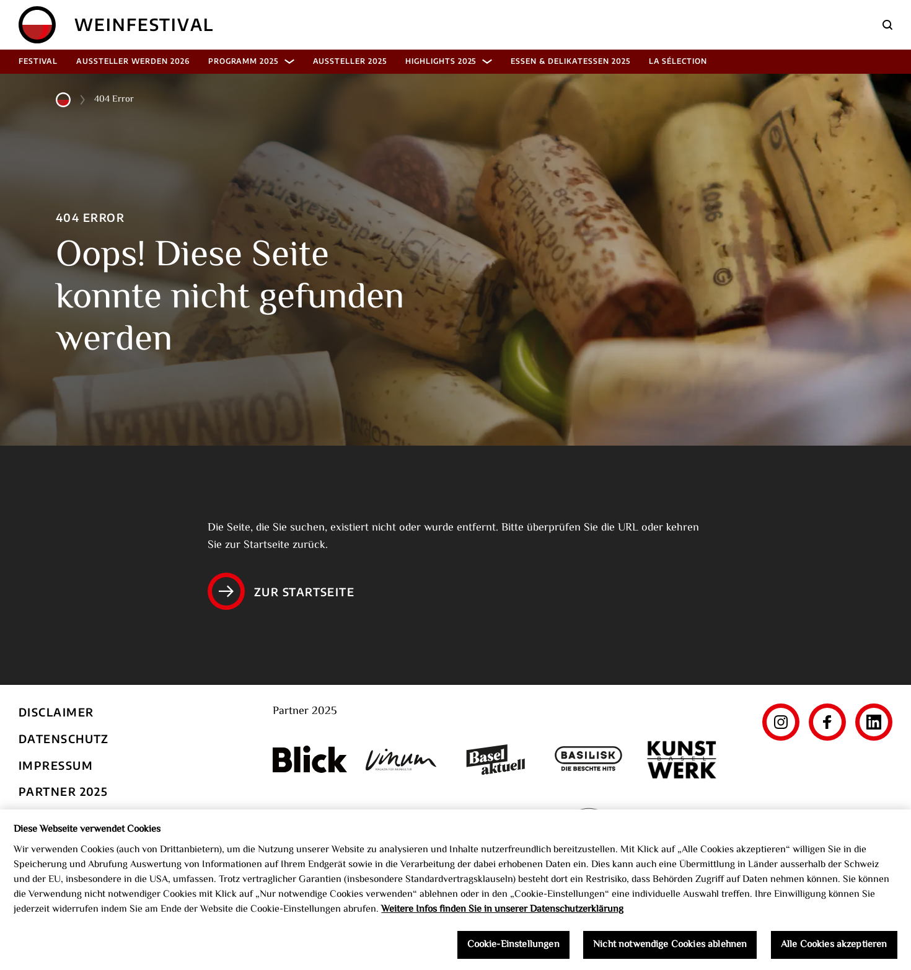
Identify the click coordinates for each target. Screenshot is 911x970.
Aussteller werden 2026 (133, 61)
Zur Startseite (281, 591)
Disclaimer (56, 712)
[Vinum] (403, 759)
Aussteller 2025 (350, 61)
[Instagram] (780, 722)
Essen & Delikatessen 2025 (570, 61)
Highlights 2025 (448, 61)
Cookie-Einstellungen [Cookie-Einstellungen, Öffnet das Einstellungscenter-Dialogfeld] (513, 951)
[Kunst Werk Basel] (682, 759)
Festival (38, 61)
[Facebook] (827, 722)
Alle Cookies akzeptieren (834, 951)
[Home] (37, 24)
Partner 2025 (63, 791)
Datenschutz (64, 738)
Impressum (56, 765)
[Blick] (310, 759)
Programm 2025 (251, 61)
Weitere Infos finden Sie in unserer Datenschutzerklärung (502, 916)
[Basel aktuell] (496, 759)
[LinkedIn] (873, 722)
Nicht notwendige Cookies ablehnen (670, 951)
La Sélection (678, 61)
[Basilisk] (589, 759)
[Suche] (887, 25)
